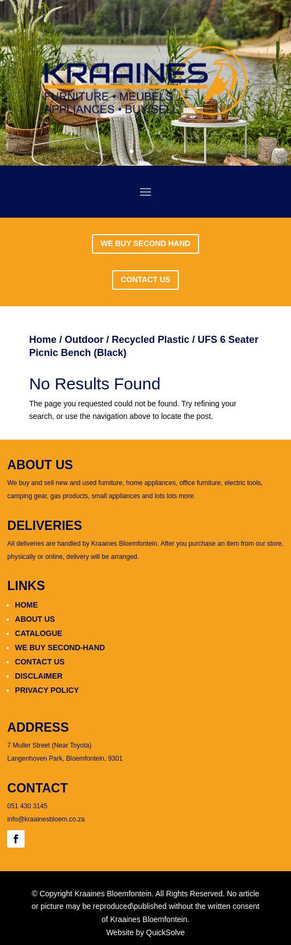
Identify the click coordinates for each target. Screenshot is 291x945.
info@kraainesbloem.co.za (46, 819)
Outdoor (84, 339)
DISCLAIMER (38, 676)
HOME (26, 604)
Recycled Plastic (150, 339)
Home (42, 339)
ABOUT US (35, 619)
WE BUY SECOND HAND (145, 243)
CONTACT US (146, 279)
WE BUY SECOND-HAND (60, 647)
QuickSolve (165, 932)
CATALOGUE (38, 633)
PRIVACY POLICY (47, 690)
